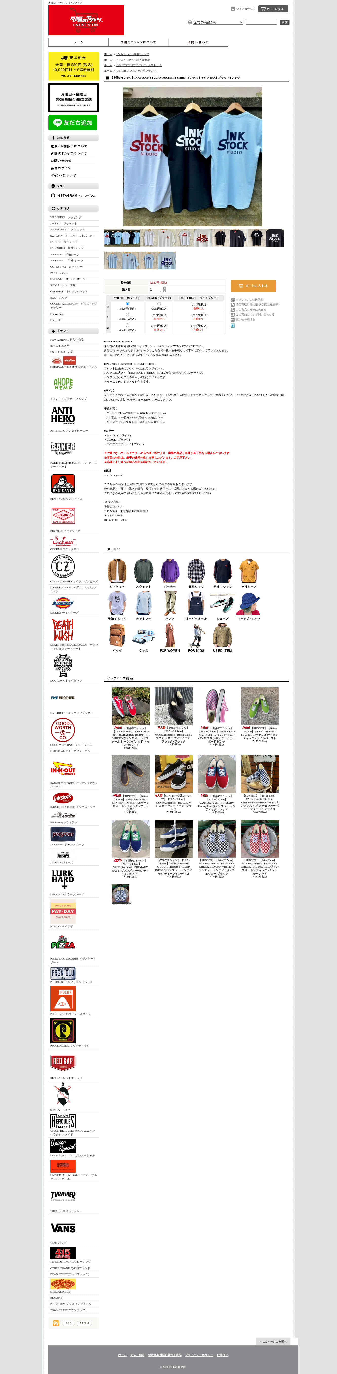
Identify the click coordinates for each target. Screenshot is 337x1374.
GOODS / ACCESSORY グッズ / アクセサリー (73, 305)
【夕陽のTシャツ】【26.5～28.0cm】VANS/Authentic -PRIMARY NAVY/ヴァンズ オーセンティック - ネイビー (131, 848)
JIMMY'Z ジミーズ (63, 856)
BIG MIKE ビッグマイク (65, 517)
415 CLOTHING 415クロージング (70, 1255)
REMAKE (56, 1297)
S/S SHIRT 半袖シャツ (65, 254)
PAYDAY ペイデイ (63, 913)
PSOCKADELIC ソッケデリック (70, 1032)
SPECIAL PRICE (63, 1286)
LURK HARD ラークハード (67, 881)
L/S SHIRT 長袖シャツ (63, 241)
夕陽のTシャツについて (138, 42)
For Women (57, 313)
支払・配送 (137, 1355)
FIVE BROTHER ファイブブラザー (71, 699)
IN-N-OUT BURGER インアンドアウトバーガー (74, 771)
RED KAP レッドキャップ (66, 1064)
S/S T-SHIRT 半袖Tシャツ (67, 260)
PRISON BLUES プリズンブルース (71, 975)
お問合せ (198, 42)
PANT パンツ (59, 272)
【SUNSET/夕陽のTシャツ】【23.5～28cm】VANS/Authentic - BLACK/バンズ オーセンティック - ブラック (174, 783)
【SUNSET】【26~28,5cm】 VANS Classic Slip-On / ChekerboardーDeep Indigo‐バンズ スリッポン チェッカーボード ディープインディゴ (260, 782)
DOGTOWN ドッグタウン (66, 667)
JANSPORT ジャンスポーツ (67, 836)
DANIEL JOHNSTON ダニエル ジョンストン (73, 589)
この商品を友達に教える (251, 309)
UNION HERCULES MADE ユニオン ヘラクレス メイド (72, 1125)
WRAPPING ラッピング (66, 217)
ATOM (84, 1323)
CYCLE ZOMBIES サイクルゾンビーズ (74, 568)
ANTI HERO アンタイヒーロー (69, 417)
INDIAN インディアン (64, 817)
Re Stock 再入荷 (60, 345)
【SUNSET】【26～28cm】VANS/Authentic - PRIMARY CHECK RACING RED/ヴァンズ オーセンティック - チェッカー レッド (260, 847)
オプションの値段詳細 (250, 299)
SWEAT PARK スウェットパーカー (72, 235)
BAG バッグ (58, 297)
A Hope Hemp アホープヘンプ (68, 385)
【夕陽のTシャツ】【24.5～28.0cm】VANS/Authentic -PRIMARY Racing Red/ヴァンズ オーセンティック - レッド (217, 783)
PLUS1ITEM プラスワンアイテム (70, 1303)
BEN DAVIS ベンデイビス (66, 485)
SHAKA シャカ (63, 1096)
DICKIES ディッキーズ (64, 605)
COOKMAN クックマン (65, 543)
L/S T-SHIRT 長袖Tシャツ (67, 247)
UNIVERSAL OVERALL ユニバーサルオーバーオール (73, 1170)
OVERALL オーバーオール (68, 278)
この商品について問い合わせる (255, 314)
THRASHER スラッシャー (66, 1198)
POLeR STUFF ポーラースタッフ (70, 1000)
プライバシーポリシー (199, 1355)
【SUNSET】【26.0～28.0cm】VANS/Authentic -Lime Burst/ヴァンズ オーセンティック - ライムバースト (260, 713)
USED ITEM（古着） (63, 351)
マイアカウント (245, 8)
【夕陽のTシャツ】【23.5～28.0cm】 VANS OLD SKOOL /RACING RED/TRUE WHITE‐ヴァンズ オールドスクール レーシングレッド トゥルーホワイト (131, 716)
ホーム (78, 42)
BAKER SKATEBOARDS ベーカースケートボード (73, 451)
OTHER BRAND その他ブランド (70, 1268)
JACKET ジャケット (65, 223)
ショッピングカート (273, 9)
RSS (68, 1323)
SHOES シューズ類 (63, 285)
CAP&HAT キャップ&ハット (69, 291)
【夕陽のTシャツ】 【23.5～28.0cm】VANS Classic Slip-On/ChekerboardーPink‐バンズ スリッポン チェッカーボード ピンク (217, 715)
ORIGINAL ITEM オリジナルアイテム (73, 362)
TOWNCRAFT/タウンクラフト (69, 1310)
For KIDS (56, 319)
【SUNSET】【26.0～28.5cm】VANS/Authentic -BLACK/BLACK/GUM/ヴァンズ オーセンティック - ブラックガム (131, 783)
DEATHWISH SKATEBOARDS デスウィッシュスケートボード (74, 633)
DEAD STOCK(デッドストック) (69, 1274)
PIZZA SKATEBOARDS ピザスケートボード (73, 947)
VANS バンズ (63, 1229)
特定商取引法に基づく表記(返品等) (257, 304)
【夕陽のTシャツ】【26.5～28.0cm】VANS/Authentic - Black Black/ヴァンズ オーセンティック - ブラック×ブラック (174, 715)
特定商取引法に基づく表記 (165, 1355)
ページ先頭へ (273, 1341)
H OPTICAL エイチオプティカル (70, 750)
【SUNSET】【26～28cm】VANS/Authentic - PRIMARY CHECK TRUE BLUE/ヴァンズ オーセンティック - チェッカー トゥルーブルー (121, 894)
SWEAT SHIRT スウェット (67, 229)
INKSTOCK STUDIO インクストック (72, 799)
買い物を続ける (245, 319)
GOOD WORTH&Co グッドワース (71, 731)
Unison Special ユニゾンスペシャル (72, 1148)
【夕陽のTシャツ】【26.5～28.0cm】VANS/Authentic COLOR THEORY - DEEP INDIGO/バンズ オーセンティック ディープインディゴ (174, 847)
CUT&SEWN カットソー (66, 266)
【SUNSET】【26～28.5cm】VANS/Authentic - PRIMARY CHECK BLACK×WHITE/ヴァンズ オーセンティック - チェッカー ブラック (217, 847)
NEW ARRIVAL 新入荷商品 (67, 339)
